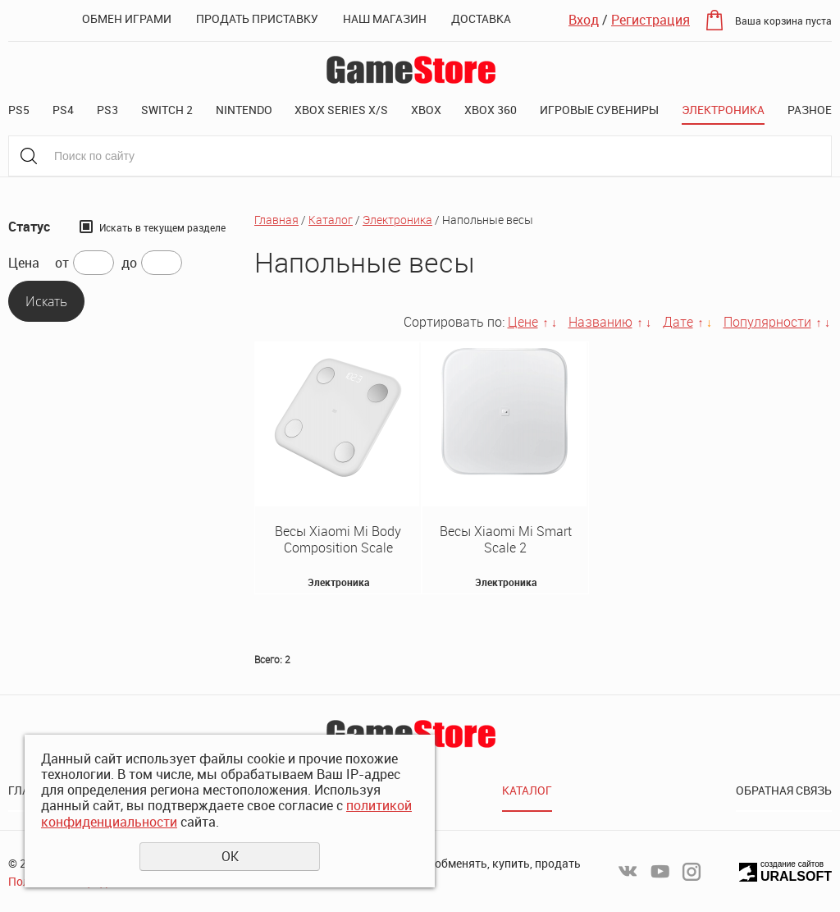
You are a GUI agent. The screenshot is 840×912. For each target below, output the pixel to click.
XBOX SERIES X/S (341, 109)
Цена (23, 263)
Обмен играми (126, 18)
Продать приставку (257, 18)
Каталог (330, 219)
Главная (276, 219)
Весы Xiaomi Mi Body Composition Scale (338, 539)
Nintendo (244, 109)
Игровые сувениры (599, 109)
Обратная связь (784, 790)
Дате (678, 322)
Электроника (723, 109)
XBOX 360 (490, 109)
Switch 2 (167, 109)
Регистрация (650, 20)
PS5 (19, 109)
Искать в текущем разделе (162, 227)
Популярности (767, 322)
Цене (523, 322)
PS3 (107, 109)
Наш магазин (385, 18)
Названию (600, 322)
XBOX (426, 109)
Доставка (481, 18)
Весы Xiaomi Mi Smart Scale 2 (506, 539)
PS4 (63, 109)
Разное (810, 109)
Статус (29, 227)
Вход (583, 20)
